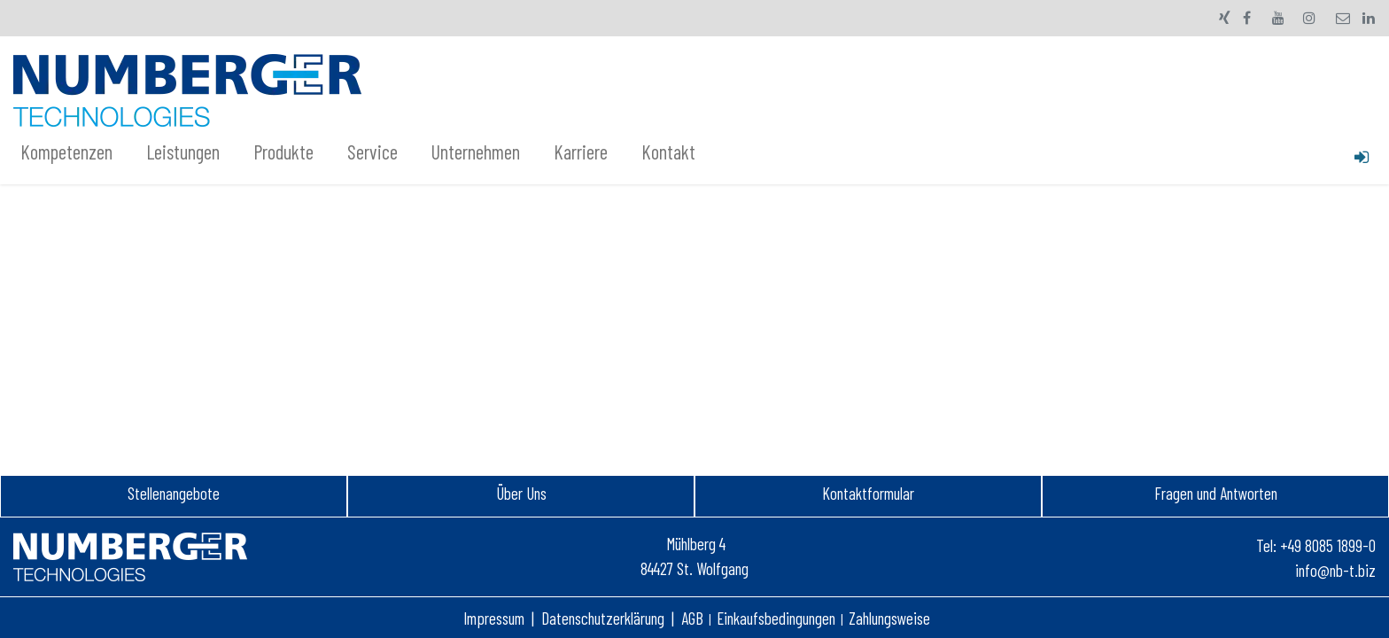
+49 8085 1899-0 (1328, 545)
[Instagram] (1309, 18)
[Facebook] (1247, 18)
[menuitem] (76, 152)
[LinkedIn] (1368, 18)
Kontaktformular (868, 493)
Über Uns (521, 493)
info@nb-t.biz (1335, 570)
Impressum (493, 618)
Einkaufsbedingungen (776, 618)
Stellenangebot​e (174, 493)
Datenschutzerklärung (602, 618)
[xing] (1224, 18)
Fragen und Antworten (1215, 493)
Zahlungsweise (889, 618)
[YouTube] (1278, 18)
